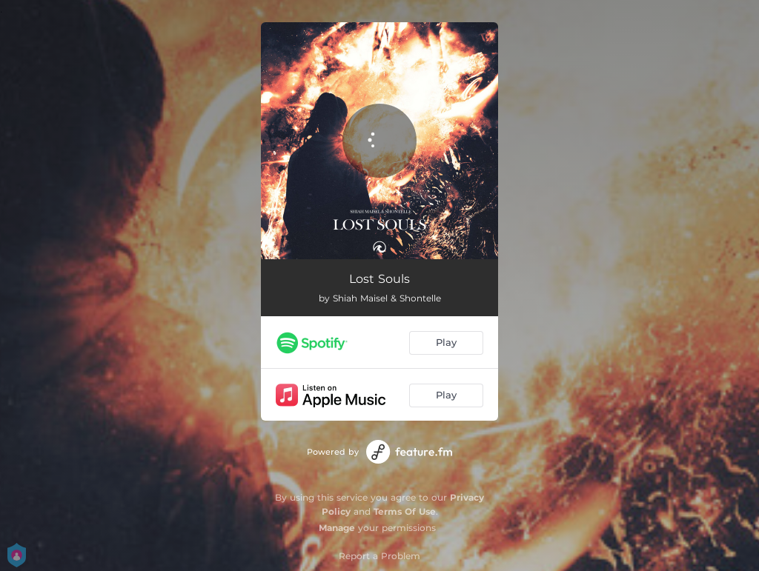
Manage (337, 527)
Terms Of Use (405, 511)
